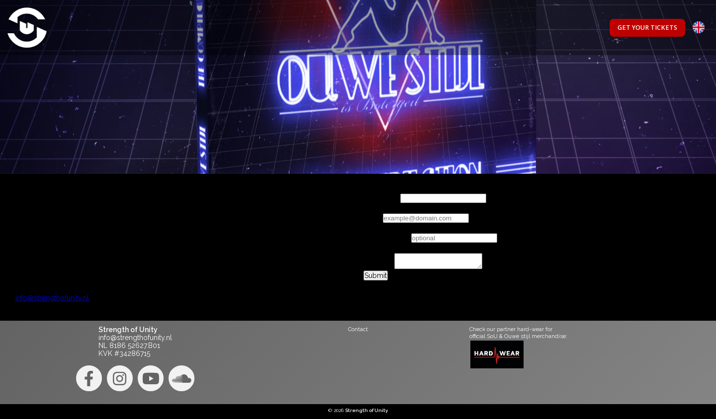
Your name (380, 198)
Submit (375, 278)
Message (377, 270)
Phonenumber (386, 238)
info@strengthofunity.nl (52, 301)
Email (372, 218)
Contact (358, 329)
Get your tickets (647, 27)
